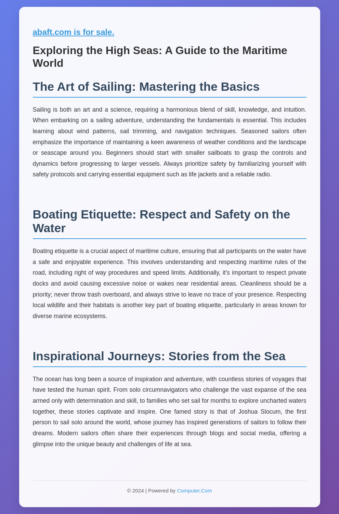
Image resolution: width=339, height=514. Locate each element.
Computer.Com (194, 490)
